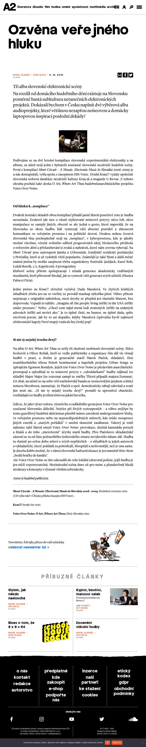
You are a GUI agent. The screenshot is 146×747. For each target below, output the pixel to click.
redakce (22, 684)
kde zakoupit (56, 680)
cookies (90, 695)
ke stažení (89, 688)
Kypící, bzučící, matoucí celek (89, 592)
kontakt (22, 677)
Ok (107, 742)
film (47, 7)
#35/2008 (15, 635)
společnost (80, 7)
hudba (55, 7)
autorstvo (22, 690)
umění (66, 7)
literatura (24, 7)
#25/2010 (39, 75)
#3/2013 (81, 635)
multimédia (98, 7)
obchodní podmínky (124, 691)
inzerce (89, 671)
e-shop (56, 688)
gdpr (124, 682)
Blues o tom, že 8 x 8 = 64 (21, 625)
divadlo (38, 7)
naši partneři (90, 680)
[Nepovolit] (142, 742)
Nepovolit (117, 742)
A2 (9, 7)
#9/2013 (13, 606)
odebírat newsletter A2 (28, 547)
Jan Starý (82, 606)
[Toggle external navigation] (139, 7)
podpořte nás (56, 697)
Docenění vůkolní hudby (88, 625)
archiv (111, 7)
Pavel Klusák (21, 75)
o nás (22, 671)
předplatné (56, 671)
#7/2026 (82, 608)
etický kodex (123, 673)
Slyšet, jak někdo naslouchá (17, 594)
